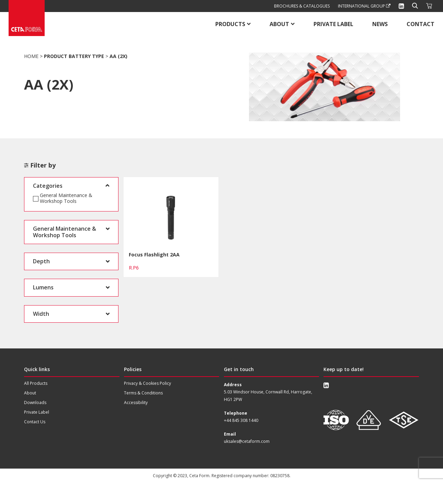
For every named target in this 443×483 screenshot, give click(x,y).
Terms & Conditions (143, 393)
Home (31, 56)
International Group (364, 6)
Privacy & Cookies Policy (147, 383)
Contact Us (34, 422)
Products (230, 24)
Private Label (333, 24)
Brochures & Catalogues (302, 6)
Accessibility (136, 402)
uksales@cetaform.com (247, 441)
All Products (35, 383)
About (279, 24)
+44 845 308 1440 (241, 420)
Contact (420, 24)
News (380, 24)
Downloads (35, 402)
